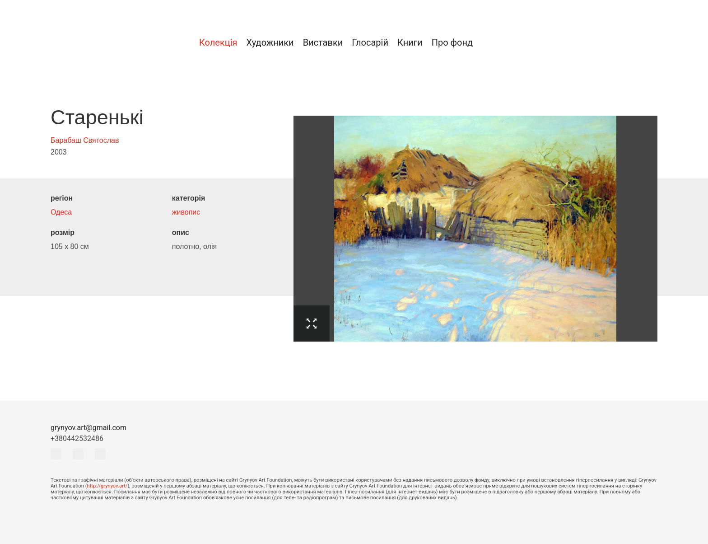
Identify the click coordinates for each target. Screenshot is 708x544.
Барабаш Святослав (85, 140)
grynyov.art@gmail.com (88, 427)
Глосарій (370, 42)
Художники (269, 42)
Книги (410, 42)
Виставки (323, 42)
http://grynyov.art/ (107, 486)
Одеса (61, 212)
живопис (186, 212)
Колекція (218, 42)
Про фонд (452, 42)
